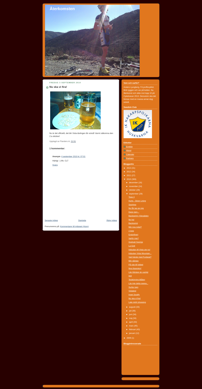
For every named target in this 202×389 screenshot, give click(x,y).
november (134, 186)
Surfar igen (133, 287)
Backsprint (133, 223)
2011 (129, 175)
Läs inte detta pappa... (138, 283)
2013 (129, 168)
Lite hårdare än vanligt (138, 272)
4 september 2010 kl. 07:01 (73, 156)
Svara (55, 165)
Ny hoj (131, 220)
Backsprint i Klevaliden (139, 216)
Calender (130, 154)
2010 (129, 179)
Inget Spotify (134, 295)
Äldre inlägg (111, 220)
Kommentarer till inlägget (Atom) (74, 226)
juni (131, 314)
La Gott (132, 246)
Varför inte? (134, 238)
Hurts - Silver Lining (137, 201)
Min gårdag (134, 261)
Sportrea (132, 205)
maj (131, 318)
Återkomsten (62, 8)
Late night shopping (137, 302)
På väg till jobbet (136, 265)
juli (130, 311)
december (134, 182)
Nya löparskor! (135, 268)
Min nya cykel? (135, 227)
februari (132, 329)
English (129, 147)
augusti (132, 307)
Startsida (82, 220)
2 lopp (131, 231)
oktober (132, 190)
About (128, 150)
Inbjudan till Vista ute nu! (139, 250)
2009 (129, 338)
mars (131, 326)
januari (132, 333)
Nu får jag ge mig (136, 208)
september (134, 194)
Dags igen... (134, 212)
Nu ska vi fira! (58, 86)
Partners (130, 158)
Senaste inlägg (51, 220)
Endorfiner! (133, 235)
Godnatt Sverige (136, 242)
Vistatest (132, 291)
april (131, 322)
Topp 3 (132, 197)
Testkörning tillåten (137, 280)
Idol (130, 276)
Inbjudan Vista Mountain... (140, 253)
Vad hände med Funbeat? (140, 257)
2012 (129, 172)
